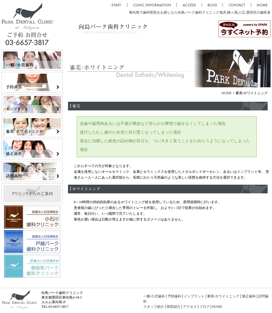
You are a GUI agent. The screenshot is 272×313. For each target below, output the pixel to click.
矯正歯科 (249, 296)
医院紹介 (174, 307)
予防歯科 (174, 296)
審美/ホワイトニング (223, 296)
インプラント (194, 296)
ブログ (204, 307)
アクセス (190, 307)
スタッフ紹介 (153, 307)
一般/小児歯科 (154, 296)
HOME (227, 93)
